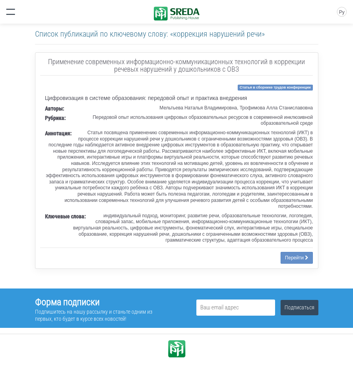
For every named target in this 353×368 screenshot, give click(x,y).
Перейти (297, 258)
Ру (341, 12)
